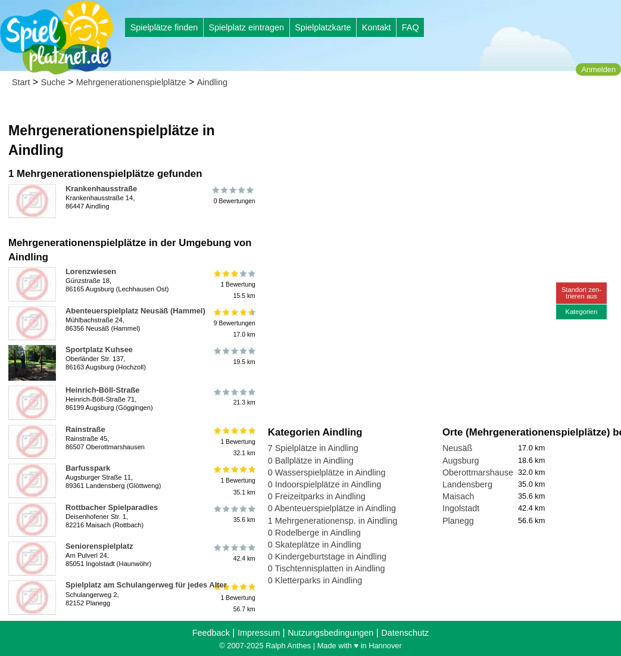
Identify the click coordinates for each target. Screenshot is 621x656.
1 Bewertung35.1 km (233, 480)
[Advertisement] (403, 113)
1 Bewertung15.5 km (233, 284)
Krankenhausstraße (101, 188)
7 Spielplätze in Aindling (313, 448)
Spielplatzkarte (323, 27)
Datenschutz (405, 633)
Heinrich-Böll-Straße (102, 389)
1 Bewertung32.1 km (233, 441)
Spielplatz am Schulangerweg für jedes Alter (146, 584)
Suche (53, 82)
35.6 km (233, 514)
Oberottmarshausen (480, 472)
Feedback (211, 633)
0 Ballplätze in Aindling (311, 460)
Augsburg (460, 460)
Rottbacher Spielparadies (111, 507)
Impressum (259, 633)
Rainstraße (85, 429)
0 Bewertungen (233, 195)
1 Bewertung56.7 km (233, 597)
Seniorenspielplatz (99, 546)
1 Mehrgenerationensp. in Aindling (333, 521)
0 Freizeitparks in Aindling (317, 496)
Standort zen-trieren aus (581, 293)
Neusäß (457, 448)
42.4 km (233, 553)
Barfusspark (87, 468)
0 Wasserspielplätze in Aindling (327, 472)
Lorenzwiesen (90, 271)
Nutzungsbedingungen (330, 633)
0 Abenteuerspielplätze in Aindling (332, 508)
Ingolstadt (460, 508)
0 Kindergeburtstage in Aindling (327, 556)
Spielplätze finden (164, 27)
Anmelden (598, 69)
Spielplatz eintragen (245, 27)
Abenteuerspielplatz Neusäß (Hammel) (135, 310)
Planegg (458, 521)
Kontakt (376, 27)
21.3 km (233, 397)
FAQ (410, 27)
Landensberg (467, 484)
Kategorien (581, 311)
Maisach (458, 496)
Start (21, 82)
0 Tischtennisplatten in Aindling (326, 568)
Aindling (212, 82)
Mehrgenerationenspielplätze (131, 82)
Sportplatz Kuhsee (99, 349)
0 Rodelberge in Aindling (314, 532)
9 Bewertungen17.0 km (233, 323)
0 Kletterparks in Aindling (315, 580)
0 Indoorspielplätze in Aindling (324, 484)
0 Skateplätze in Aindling (314, 544)
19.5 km (233, 356)
